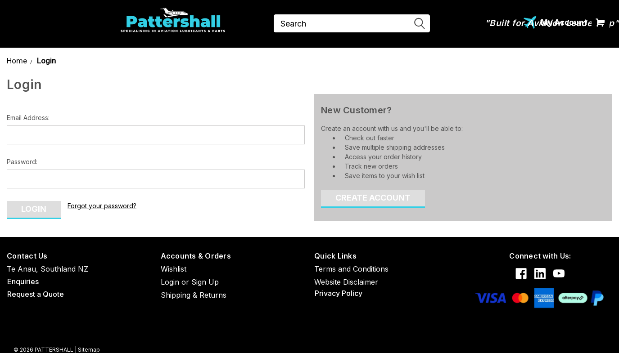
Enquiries (23, 281)
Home (17, 60)
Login (46, 60)
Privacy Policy (338, 293)
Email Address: (28, 117)
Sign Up (205, 281)
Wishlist (173, 268)
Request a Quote (35, 294)
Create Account (373, 197)
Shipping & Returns (193, 294)
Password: (22, 161)
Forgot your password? (102, 206)
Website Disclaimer (346, 281)
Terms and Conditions (351, 268)
